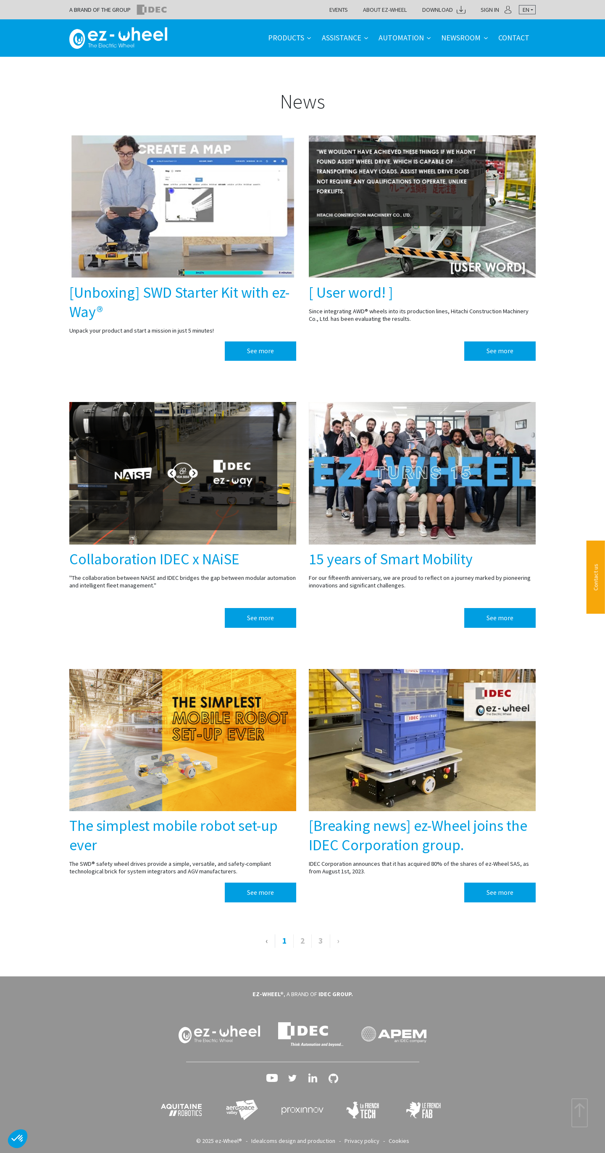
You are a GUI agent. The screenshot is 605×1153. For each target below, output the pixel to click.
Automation (401, 37)
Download (437, 9)
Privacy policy (362, 1141)
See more (260, 350)
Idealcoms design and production (293, 1141)
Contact (513, 37)
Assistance (341, 37)
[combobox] (527, 9)
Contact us (596, 577)
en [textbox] (526, 9)
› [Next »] (338, 941)
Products (286, 37)
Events (338, 9)
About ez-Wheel (385, 9)
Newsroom (461, 37)
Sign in (490, 9)
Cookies (399, 1141)
